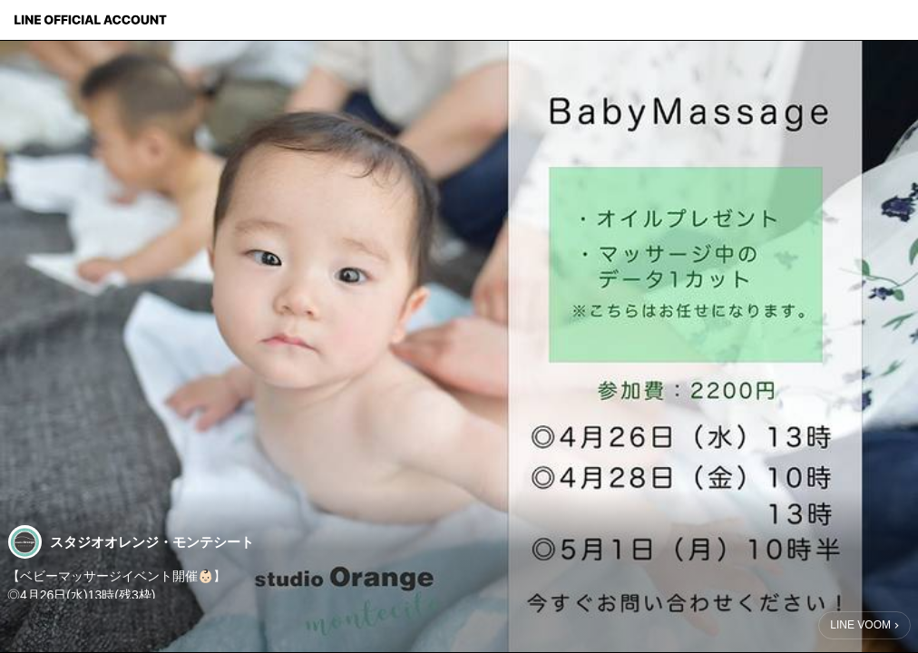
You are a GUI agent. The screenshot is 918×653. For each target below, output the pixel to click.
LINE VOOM (860, 625)
